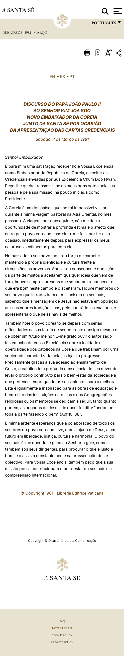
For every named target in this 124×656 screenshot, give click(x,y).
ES (62, 76)
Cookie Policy (62, 635)
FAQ (62, 621)
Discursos (13, 32)
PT (72, 76)
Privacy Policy (62, 642)
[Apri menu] (117, 11)
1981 (28, 32)
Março (40, 32)
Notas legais (62, 628)
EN (52, 76)
